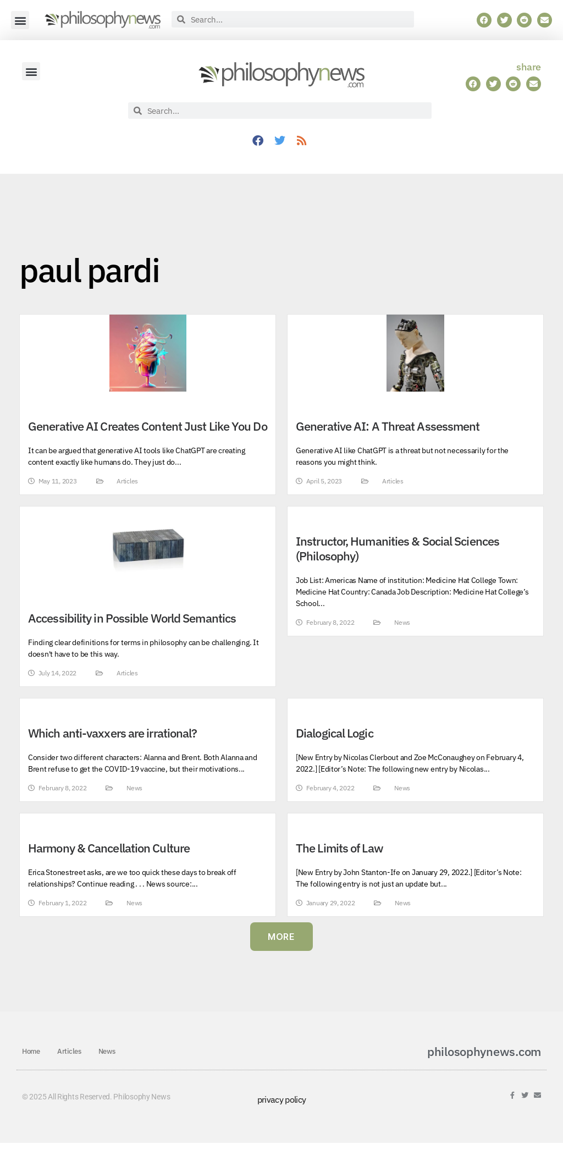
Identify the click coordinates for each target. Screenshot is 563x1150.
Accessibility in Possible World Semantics (132, 618)
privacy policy (281, 1099)
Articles (127, 481)
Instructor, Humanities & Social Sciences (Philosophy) (397, 548)
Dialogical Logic (334, 733)
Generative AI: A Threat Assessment (387, 426)
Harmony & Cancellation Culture (109, 848)
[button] (20, 20)
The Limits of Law (339, 848)
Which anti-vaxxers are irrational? (112, 733)
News (402, 622)
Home (31, 1051)
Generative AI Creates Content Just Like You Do (147, 426)
